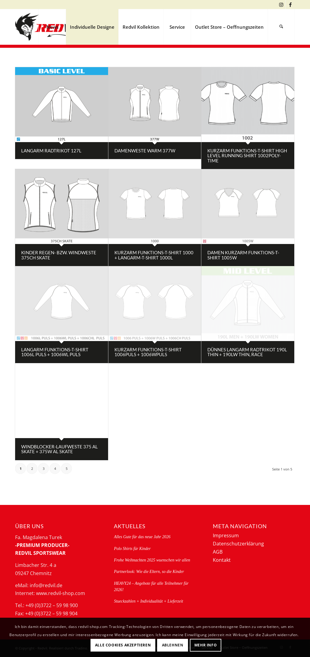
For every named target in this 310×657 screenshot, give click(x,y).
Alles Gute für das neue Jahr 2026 (142, 537)
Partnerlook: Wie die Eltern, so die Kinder (149, 571)
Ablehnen (172, 645)
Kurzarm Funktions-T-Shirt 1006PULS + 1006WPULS (148, 352)
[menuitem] (52, 27)
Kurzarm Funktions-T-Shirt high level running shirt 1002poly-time (247, 155)
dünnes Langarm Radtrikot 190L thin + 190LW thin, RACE (247, 352)
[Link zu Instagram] (281, 4)
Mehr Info (205, 645)
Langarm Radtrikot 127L (51, 150)
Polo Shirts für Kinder (132, 548)
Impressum (226, 535)
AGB (218, 551)
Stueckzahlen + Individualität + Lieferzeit (148, 601)
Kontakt (222, 560)
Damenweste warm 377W (144, 150)
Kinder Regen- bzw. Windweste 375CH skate (58, 255)
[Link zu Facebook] (290, 4)
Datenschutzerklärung (238, 543)
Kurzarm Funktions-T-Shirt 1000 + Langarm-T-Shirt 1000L (153, 255)
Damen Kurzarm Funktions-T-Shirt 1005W (243, 255)
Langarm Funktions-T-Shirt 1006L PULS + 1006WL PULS (54, 352)
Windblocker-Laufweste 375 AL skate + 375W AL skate (59, 449)
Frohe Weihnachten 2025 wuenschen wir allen (152, 560)
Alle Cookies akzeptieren (123, 645)
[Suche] (281, 27)
